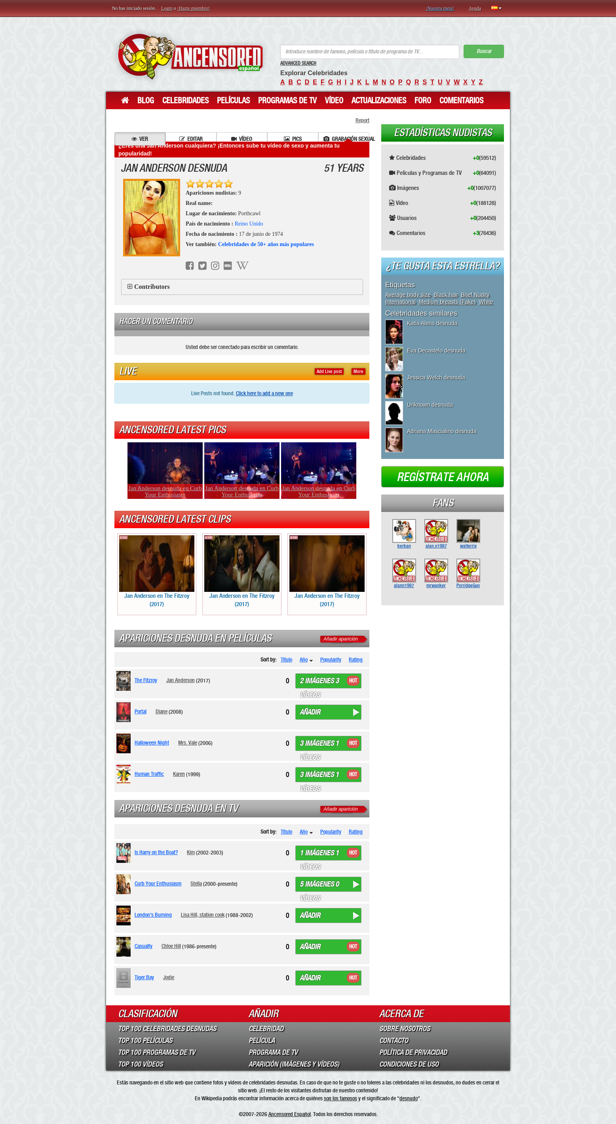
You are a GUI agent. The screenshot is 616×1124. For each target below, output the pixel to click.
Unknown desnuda (430, 405)
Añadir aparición (340, 639)
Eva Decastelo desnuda (436, 350)
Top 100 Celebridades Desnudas (167, 1028)
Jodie (168, 977)
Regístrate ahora (443, 477)
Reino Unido (249, 224)
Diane (161, 711)
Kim (191, 852)
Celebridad (266, 1028)
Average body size (408, 295)
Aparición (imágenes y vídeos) (294, 1064)
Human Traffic (149, 774)
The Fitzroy (146, 680)
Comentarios (461, 100)
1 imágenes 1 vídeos (319, 855)
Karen (179, 774)
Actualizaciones (379, 100)
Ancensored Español (289, 1114)
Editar (191, 139)
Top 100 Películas (145, 1040)
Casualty (143, 946)
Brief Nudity (475, 295)
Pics (293, 139)
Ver (139, 139)
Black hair (446, 295)
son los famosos (340, 1098)
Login (167, 8)
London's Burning (153, 915)
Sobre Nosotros (404, 1028)
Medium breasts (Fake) (447, 302)
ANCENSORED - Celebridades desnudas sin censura (190, 56)
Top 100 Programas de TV (156, 1052)
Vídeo (334, 100)
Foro (422, 100)
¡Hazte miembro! (193, 8)
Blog (145, 100)
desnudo (408, 1098)
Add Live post (329, 371)
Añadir (310, 712)
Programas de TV (287, 100)
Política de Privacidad (413, 1052)
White (486, 302)
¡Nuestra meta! (440, 8)
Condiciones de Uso (409, 1064)
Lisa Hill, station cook (202, 915)
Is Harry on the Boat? (156, 852)
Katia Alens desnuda (432, 323)
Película (262, 1040)
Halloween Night (152, 742)
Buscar (484, 51)
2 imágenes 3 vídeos (319, 682)
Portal (140, 711)
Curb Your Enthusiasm (158, 883)
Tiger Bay (144, 977)
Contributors (152, 286)
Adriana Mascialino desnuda (442, 431)
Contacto (393, 1040)
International (400, 302)
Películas (233, 100)
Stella (196, 883)
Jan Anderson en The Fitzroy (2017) (156, 571)
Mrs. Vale (187, 742)
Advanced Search (298, 63)
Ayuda (475, 8)
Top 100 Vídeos (140, 1064)
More (358, 371)
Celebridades (185, 100)
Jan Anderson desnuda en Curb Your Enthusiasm (165, 491)
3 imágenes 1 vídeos (319, 745)
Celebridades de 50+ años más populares (266, 244)
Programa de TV (273, 1052)
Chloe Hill (171, 946)
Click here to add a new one (264, 393)
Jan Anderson (180, 680)
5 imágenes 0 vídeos (319, 886)
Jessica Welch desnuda (436, 377)
